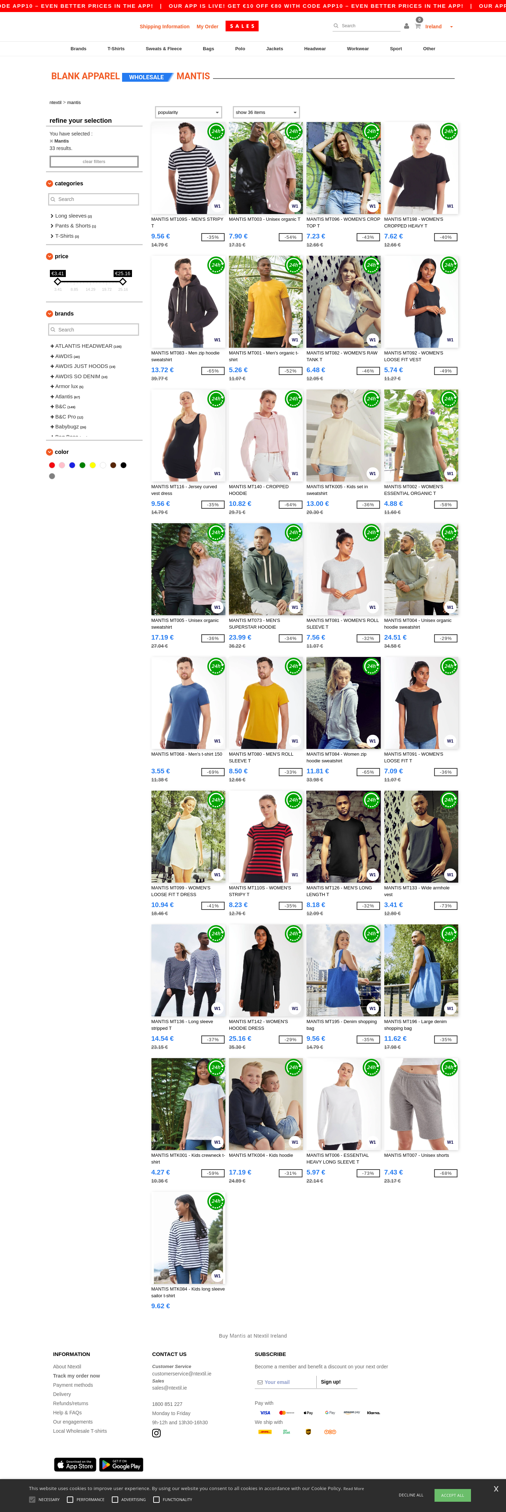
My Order (207, 26)
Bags (208, 48)
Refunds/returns (70, 1403)
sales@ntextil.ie (169, 1387)
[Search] (365, 26)
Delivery (62, 1393)
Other (429, 48)
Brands (79, 48)
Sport (396, 48)
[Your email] (285, 1381)
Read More (354, 1488)
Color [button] (62, 451)
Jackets (274, 48)
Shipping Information (165, 26)
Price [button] (61, 256)
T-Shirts (116, 48)
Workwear (358, 48)
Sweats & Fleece (164, 48)
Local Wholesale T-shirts (80, 1430)
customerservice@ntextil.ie (182, 1372)
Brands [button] (64, 313)
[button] (407, 26)
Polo (240, 48)
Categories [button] (69, 182)
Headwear (315, 48)
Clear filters (94, 160)
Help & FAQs (67, 1412)
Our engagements (73, 1421)
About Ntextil (67, 1366)
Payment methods (73, 1384)
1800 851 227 (167, 1403)
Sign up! (331, 1381)
